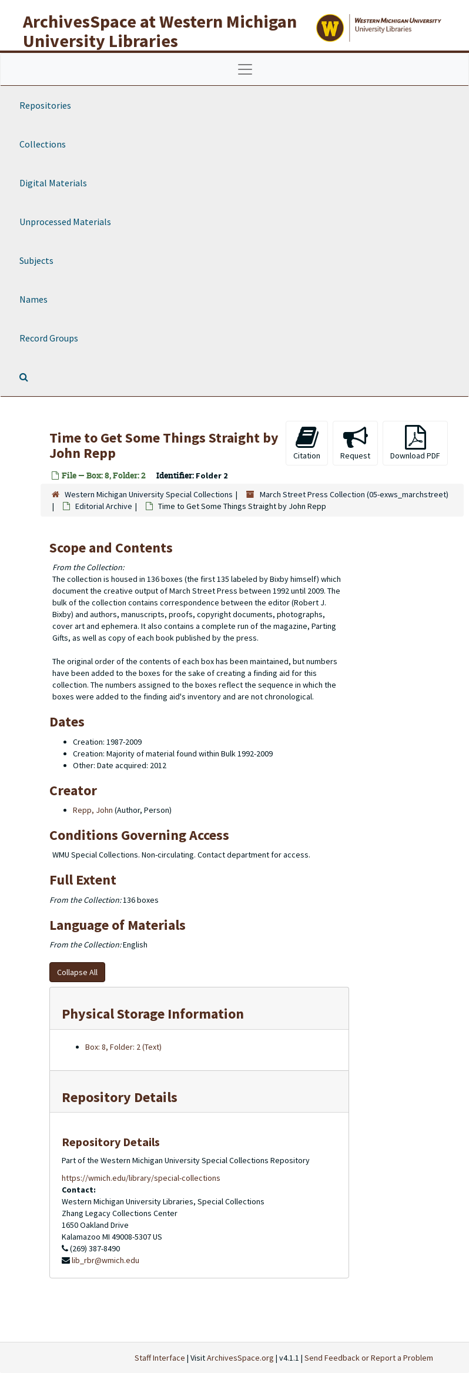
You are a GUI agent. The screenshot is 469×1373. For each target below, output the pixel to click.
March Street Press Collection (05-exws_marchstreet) (354, 494)
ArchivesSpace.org (240, 1357)
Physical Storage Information (153, 1013)
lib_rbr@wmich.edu (105, 1260)
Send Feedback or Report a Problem (368, 1357)
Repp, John (93, 810)
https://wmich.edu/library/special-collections (141, 1178)
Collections (42, 144)
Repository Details (119, 1097)
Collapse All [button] (77, 972)
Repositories (45, 105)
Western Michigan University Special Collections (149, 494)
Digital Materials (53, 183)
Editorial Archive (103, 506)
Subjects (36, 260)
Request (355, 443)
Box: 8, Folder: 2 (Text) (123, 1047)
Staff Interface (160, 1357)
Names (33, 299)
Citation (306, 443)
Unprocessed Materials (65, 221)
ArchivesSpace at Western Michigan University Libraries (160, 31)
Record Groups (48, 338)
